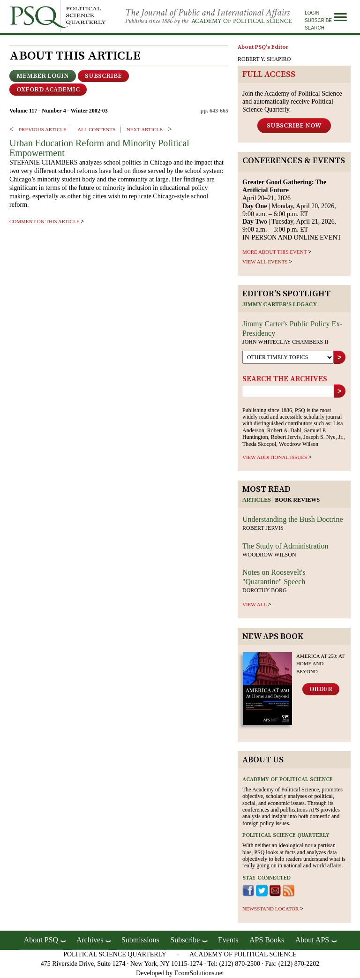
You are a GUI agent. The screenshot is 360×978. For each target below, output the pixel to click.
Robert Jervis (263, 528)
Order (320, 689)
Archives (90, 940)
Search (314, 27)
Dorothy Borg (264, 590)
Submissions (140, 940)
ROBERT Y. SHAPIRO (264, 59)
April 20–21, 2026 (284, 190)
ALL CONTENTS (96, 129)
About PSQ (41, 940)
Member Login (42, 76)
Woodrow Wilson (269, 554)
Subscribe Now (294, 125)
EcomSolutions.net (199, 973)
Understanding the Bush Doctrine (292, 519)
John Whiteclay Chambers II (285, 342)
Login (312, 12)
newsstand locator (270, 908)
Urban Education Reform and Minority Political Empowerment (99, 148)
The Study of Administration (285, 546)
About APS (312, 940)
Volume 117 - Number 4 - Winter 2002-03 (58, 110)
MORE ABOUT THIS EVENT (274, 252)
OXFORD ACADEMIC (48, 89)
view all (254, 604)
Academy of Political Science (241, 21)
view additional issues (274, 457)
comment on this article (44, 221)
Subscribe (318, 20)
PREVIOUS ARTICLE (43, 129)
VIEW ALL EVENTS (265, 261)
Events (228, 940)
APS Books (266, 940)
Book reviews (297, 500)
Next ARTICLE (145, 129)
